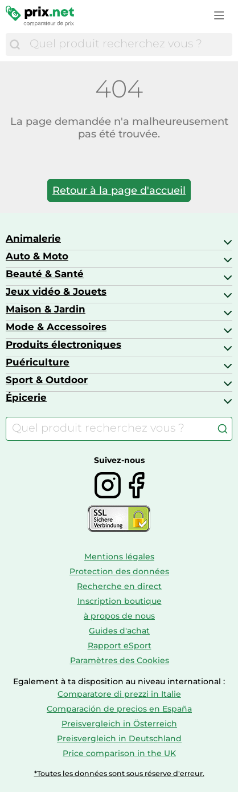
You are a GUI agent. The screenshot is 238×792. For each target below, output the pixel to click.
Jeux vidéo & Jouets (56, 291)
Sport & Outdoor (47, 379)
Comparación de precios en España (119, 709)
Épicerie (26, 397)
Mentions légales (119, 556)
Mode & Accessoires (56, 326)
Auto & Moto (37, 256)
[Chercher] (15, 44)
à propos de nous (119, 616)
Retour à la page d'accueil (119, 190)
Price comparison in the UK (119, 753)
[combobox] (128, 44)
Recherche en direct (119, 586)
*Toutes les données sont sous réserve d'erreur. (119, 773)
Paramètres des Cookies (119, 660)
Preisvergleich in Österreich (119, 723)
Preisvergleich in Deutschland (119, 738)
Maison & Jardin (45, 309)
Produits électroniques (63, 344)
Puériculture (37, 362)
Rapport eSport (119, 645)
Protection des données (119, 571)
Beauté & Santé (45, 273)
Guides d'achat (119, 631)
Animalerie (33, 238)
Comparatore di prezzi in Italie (119, 694)
